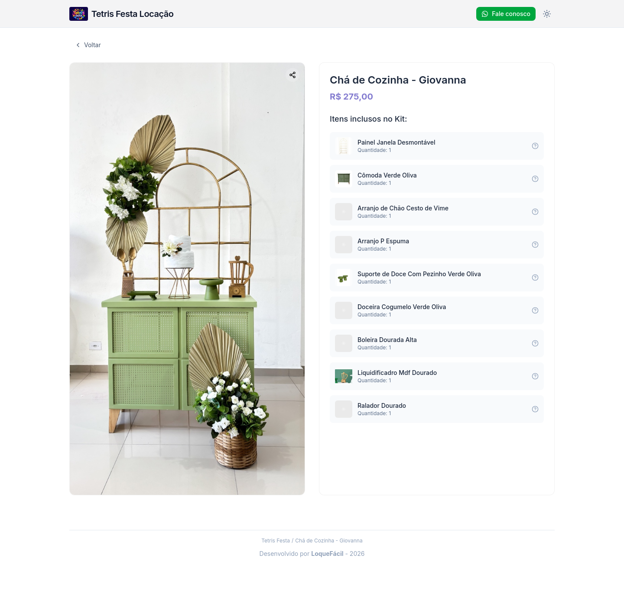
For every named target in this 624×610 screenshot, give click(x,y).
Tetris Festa (275, 540)
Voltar (88, 44)
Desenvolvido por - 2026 (312, 553)
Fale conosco (505, 13)
